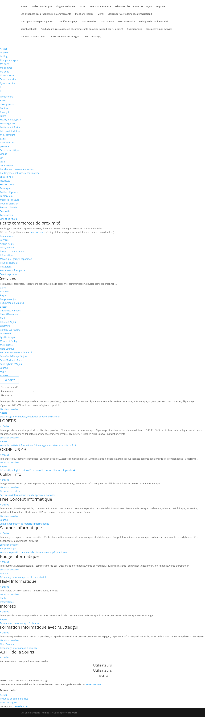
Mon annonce (7, 75)
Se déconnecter (8, 79)
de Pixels (21, 706)
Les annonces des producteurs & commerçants (45, 14)
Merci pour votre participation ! (37, 21)
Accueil (24, 6)
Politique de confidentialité (153, 21)
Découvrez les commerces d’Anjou (133, 6)
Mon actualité (89, 21)
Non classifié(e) (93, 36)
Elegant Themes (40, 712)
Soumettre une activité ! (33, 36)
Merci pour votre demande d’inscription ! (130, 14)
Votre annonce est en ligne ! (66, 36)
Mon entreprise (126, 21)
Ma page (4, 63)
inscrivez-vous (38, 232)
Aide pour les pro (9, 60)
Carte (82, 6)
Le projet (161, 6)
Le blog (4, 56)
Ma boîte (4, 71)
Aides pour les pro (42, 6)
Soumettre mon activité (159, 29)
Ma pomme (6, 67)
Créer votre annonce (100, 6)
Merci (101, 14)
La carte (9, 380)
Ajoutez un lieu (8, 83)
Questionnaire (134, 29)
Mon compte (107, 21)
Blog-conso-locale (65, 6)
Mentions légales (84, 14)
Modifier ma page (68, 21)
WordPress (71, 712)
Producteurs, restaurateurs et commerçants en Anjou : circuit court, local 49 (82, 29)
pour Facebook (28, 29)
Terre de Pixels (93, 684)
